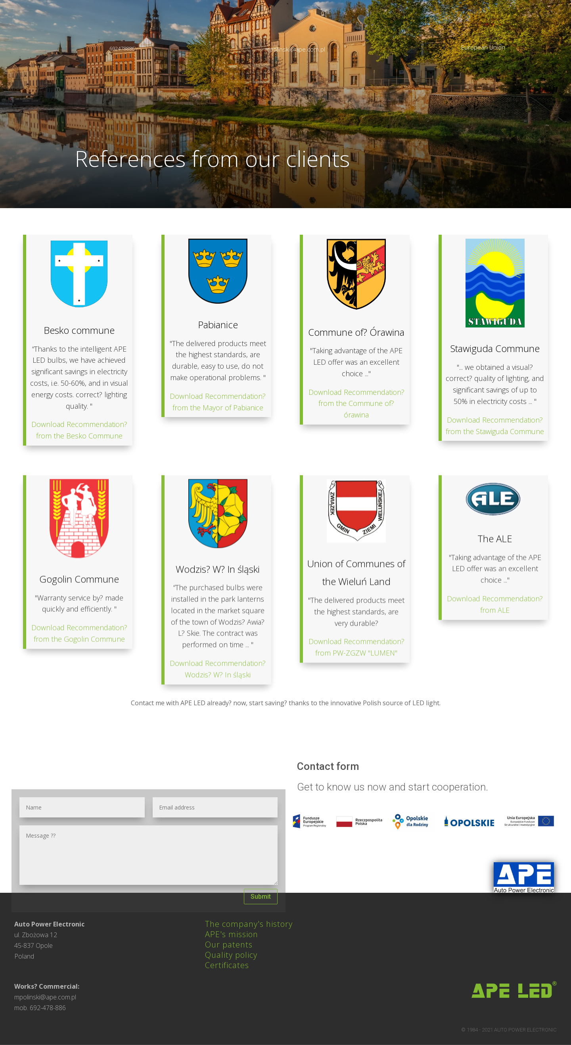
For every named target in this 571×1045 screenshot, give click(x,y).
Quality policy (231, 954)
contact (418, 111)
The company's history (249, 924)
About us (290, 76)
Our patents (229, 944)
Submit (261, 896)
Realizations (390, 76)
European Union (483, 47)
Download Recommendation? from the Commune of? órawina (356, 517)
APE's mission (231, 934)
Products (337, 76)
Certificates (227, 965)
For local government (519, 76)
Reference (446, 76)
